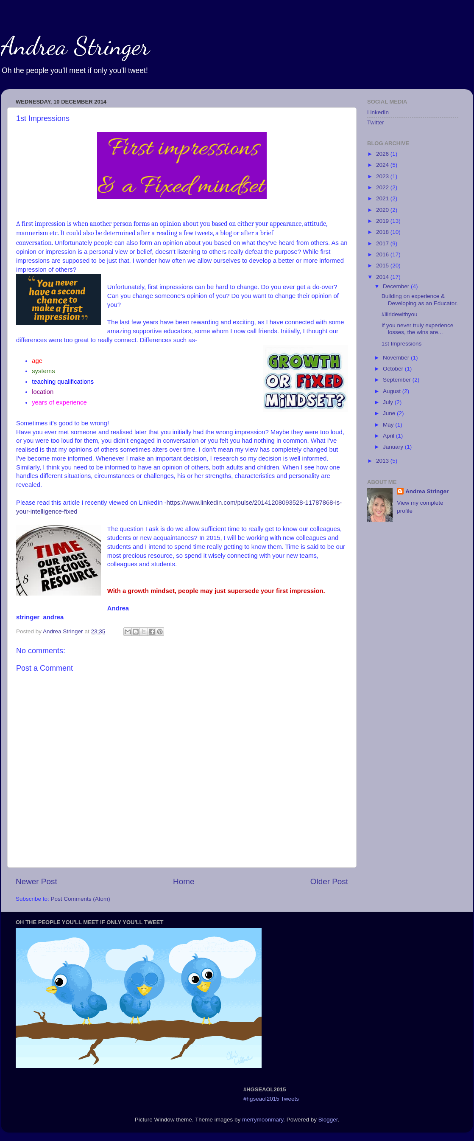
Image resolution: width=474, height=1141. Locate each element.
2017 (383, 243)
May (389, 425)
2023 (383, 176)
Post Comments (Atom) (80, 899)
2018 (383, 232)
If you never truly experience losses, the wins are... (418, 328)
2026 (383, 154)
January (394, 447)
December (397, 286)
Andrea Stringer (75, 46)
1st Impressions (402, 343)
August (392, 391)
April (389, 436)
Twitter (375, 122)
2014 (383, 277)
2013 (383, 461)
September (398, 380)
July (389, 402)
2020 (383, 210)
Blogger (328, 1119)
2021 (383, 198)
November (397, 357)
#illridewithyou (400, 314)
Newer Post (36, 881)
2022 (383, 187)
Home (183, 881)
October (394, 368)
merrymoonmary (262, 1119)
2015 (383, 265)
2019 (383, 221)
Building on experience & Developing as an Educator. (420, 299)
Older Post (329, 881)
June (390, 413)
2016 (383, 254)
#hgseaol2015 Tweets (271, 1099)
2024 (383, 165)
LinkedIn (378, 112)
